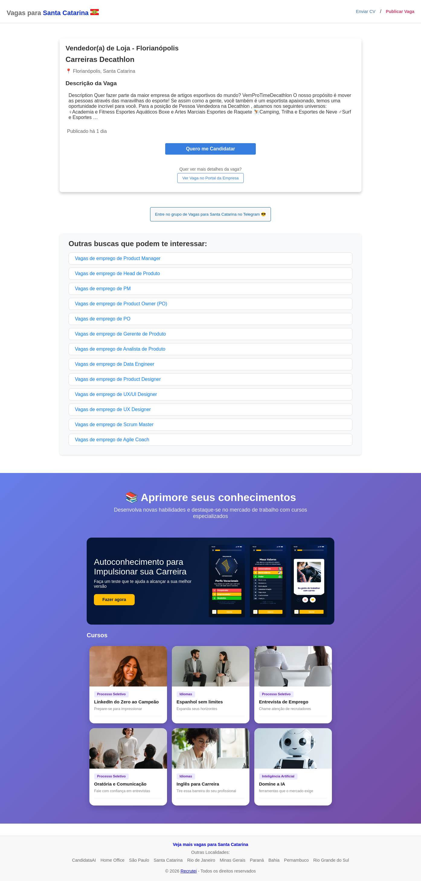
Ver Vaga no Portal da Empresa (210, 178)
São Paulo (139, 860)
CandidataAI (84, 860)
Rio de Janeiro (201, 860)
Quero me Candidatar (210, 148)
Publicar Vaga (400, 11)
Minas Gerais (233, 860)
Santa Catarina (168, 860)
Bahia (274, 860)
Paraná (257, 860)
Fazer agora (114, 599)
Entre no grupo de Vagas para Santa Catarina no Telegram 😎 (210, 214)
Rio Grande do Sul (331, 860)
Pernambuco (296, 860)
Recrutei (189, 871)
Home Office (113, 860)
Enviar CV (365, 11)
